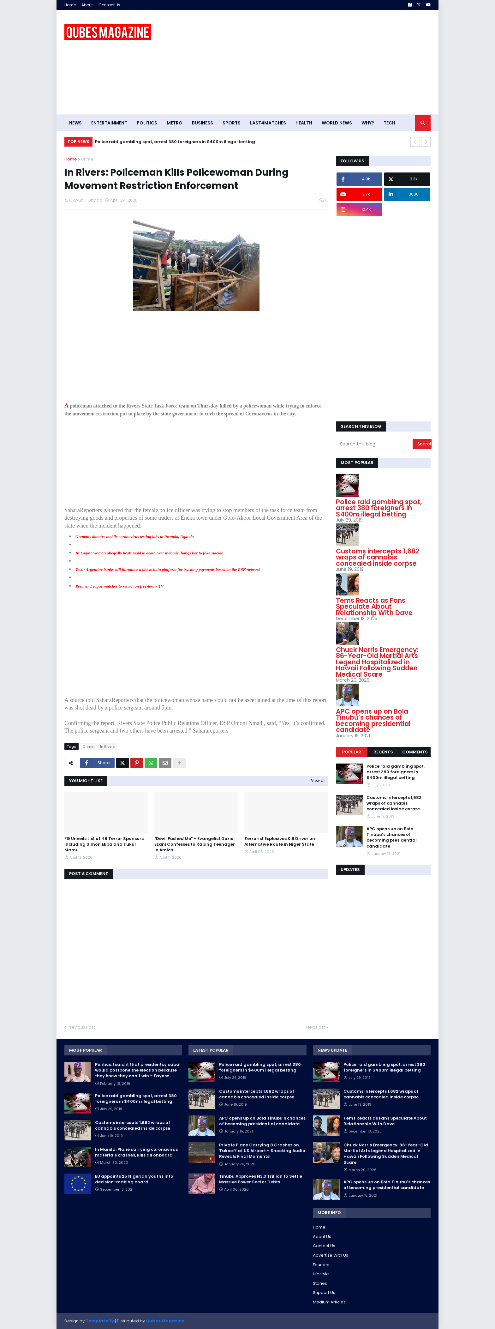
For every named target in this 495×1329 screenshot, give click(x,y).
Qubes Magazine (165, 1321)
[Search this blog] (375, 444)
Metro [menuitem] (174, 123)
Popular (351, 752)
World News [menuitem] (337, 123)
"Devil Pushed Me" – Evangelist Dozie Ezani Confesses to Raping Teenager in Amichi (194, 844)
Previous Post (81, 1027)
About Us (322, 1237)
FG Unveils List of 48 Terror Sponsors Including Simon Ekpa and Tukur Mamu (104, 844)
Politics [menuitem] (147, 123)
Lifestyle (321, 1274)
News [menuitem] (75, 123)
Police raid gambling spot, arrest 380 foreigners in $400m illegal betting (175, 142)
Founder (321, 1265)
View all (318, 780)
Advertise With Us (330, 1255)
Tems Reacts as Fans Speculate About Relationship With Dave (374, 606)
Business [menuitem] (202, 123)
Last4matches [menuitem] (268, 123)
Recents (383, 752)
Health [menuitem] (303, 123)
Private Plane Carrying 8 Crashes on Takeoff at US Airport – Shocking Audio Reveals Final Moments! (262, 1150)
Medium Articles (329, 1302)
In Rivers (107, 746)
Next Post (315, 1027)
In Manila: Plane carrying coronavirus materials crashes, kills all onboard (136, 1152)
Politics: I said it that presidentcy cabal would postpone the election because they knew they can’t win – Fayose (138, 1070)
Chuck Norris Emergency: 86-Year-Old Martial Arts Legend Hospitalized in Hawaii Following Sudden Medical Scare (377, 662)
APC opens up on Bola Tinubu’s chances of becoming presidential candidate (373, 720)
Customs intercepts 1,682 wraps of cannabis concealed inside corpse (377, 557)
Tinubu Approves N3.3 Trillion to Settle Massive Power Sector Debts (260, 1179)
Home (70, 5)
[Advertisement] (316, 62)
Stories (320, 1283)
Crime (87, 159)
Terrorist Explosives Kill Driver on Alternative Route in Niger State (279, 841)
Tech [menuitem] (389, 123)
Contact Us (109, 5)
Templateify (100, 1321)
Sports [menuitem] (232, 123)
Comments (415, 752)
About (87, 5)
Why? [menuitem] (367, 123)
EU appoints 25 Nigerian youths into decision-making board (134, 1179)
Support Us (324, 1293)
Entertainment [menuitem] (109, 123)
